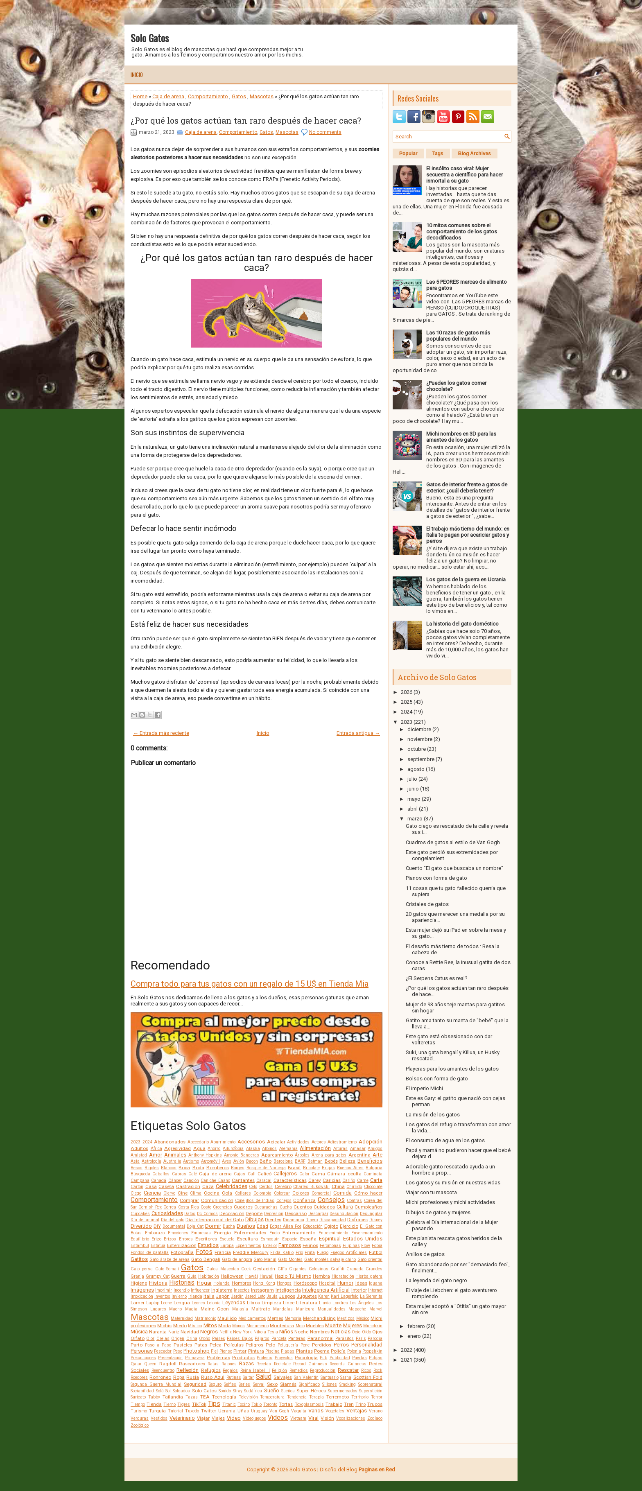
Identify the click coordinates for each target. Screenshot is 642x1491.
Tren (349, 1404)
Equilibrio (140, 1239)
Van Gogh (279, 1411)
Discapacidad (332, 1219)
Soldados (181, 1391)
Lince (288, 1303)
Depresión (273, 1213)
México (362, 1318)
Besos (136, 1167)
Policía (338, 1351)
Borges (237, 1167)
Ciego (136, 1193)
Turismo (139, 1411)
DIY (157, 1226)
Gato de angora (237, 1259)
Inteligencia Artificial (326, 1290)
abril (412, 809)
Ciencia (152, 1193)
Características (290, 1180)
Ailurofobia (233, 1148)
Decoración (231, 1213)
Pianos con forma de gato (436, 878)
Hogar (204, 1283)
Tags (437, 153)
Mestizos (346, 1318)
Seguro (215, 1384)
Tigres (183, 1404)
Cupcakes (140, 1213)
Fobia (377, 1245)
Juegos (287, 1296)
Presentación (170, 1357)
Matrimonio (205, 1318)
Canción (191, 1180)
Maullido (227, 1318)
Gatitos (139, 1259)
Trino (360, 1404)
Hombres (241, 1283)
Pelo (270, 1345)
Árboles (302, 1155)
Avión (238, 1161)
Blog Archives (474, 153)
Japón (223, 1296)
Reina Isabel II (255, 1370)
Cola (227, 1193)
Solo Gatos (150, 37)
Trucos (374, 1404)
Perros (341, 1345)
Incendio (182, 1290)
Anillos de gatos (425, 1254)
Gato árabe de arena (169, 1259)
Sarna (345, 1377)
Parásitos (344, 1338)
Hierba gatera (368, 1276)
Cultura (345, 1207)
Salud (263, 1376)
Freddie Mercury (251, 1252)
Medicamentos (252, 1318)
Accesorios (251, 1142)
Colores (300, 1193)
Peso (177, 1351)
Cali (251, 1174)
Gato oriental (369, 1259)
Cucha (286, 1207)
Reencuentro (162, 1370)
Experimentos (248, 1245)
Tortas (286, 1404)
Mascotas (262, 96)
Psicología (306, 1357)
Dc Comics (207, 1213)
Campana (140, 1180)
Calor (304, 1174)
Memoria (293, 1318)
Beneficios (369, 1161)
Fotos (204, 1252)
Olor (150, 1338)
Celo (253, 1186)
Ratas (213, 1364)
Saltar (248, 1377)
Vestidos (159, 1418)
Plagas (287, 1351)
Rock (377, 1370)
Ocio (356, 1332)
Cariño (348, 1180)
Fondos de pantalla (150, 1252)
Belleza (347, 1161)
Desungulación (344, 1213)
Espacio (289, 1239)
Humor (345, 1283)
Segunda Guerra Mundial (156, 1384)
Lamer (138, 1303)
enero (414, 1336)
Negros (209, 1331)
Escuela (227, 1239)
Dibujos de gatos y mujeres (438, 1212)
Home (140, 96)
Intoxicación (142, 1296)
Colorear (282, 1193)
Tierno (169, 1404)
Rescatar (348, 1370)
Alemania (288, 1148)
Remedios (298, 1370)
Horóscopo (305, 1283)
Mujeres (352, 1325)
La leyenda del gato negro (436, 1280)
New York (242, 1332)
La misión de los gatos (433, 1114)
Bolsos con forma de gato (437, 1078)
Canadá (158, 1180)
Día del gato (172, 1219)
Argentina (359, 1155)
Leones (198, 1303)
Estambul (140, 1245)
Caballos (161, 1174)
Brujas (328, 1167)
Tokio (256, 1404)
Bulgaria (374, 1167)
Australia (172, 1161)
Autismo (191, 1161)
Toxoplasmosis (309, 1404)
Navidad (190, 1332)
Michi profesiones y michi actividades (450, 1202)
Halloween (232, 1276)
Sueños (288, 1391)
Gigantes (298, 1269)
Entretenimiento (333, 1233)
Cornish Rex (150, 1207)
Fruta (310, 1252)
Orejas (163, 1338)
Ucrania (226, 1411)
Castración (188, 1186)
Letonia (214, 1303)
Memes (275, 1318)
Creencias (222, 1207)
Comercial (321, 1193)
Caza (208, 1186)
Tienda (154, 1404)
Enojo (274, 1233)
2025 (406, 702)
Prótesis (264, 1357)
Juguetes (306, 1296)
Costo (206, 1207)
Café (192, 1174)
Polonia (354, 1351)
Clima (195, 1193)
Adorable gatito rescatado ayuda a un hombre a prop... (450, 1169)
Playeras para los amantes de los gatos (452, 1069)
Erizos (170, 1239)
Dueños (246, 1226)
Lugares (158, 1309)
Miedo (180, 1325)
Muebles (315, 1325)
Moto (300, 1325)
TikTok (199, 1404)
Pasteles (183, 1345)
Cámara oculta (344, 1174)
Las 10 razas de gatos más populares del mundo (458, 336)
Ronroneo (160, 1377)
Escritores (206, 1239)
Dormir (213, 1226)
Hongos (284, 1283)
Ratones (229, 1364)
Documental (174, 1226)
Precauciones (143, 1357)
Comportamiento (208, 96)
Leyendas (233, 1302)
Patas (200, 1345)
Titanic (229, 1404)
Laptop (152, 1303)
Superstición (370, 1391)
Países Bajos (240, 1338)
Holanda (221, 1283)
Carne (362, 1180)
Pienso (225, 1351)
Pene (305, 1345)
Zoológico (140, 1425)
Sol (168, 1391)
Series (244, 1384)
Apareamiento (277, 1155)
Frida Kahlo (282, 1252)
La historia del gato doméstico (462, 624)
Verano (375, 1411)
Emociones (178, 1233)
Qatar (136, 1364)
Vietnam (298, 1418)
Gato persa (142, 1269)
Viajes (218, 1418)
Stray (237, 1391)
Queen (150, 1364)
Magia (191, 1309)
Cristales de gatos (427, 904)
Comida (342, 1193)
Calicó (264, 1174)
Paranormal (320, 1338)
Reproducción (322, 1370)
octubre (416, 749)
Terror (376, 1397)
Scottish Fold (367, 1377)
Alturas (340, 1148)
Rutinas (233, 1377)
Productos (243, 1357)
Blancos (168, 1167)
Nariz (173, 1332)
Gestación (264, 1269)
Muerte (333, 1325)
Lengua (182, 1303)
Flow (365, 1245)
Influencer (200, 1290)
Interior (359, 1290)
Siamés (288, 1384)
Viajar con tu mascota (431, 1192)
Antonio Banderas (241, 1155)
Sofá (160, 1391)
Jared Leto (255, 1296)
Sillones (329, 1384)
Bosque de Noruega (266, 1167)
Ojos (377, 1332)
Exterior (270, 1245)
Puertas (359, 1357)
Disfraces (357, 1219)
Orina (191, 1338)
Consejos (331, 1200)
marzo (415, 819)
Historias (181, 1282)
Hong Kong (264, 1283)
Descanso (296, 1213)
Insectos (242, 1290)
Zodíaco (374, 1418)
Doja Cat (195, 1226)
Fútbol (375, 1252)
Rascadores (192, 1364)
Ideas (361, 1283)
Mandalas (283, 1309)
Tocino (243, 1404)
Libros (253, 1303)
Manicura (305, 1309)
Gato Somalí (167, 1269)
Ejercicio (349, 1226)
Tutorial (175, 1411)
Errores (186, 1239)
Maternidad (182, 1318)
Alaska (253, 1148)
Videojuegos (254, 1418)
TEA (205, 1397)
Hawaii (267, 1276)
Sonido (225, 1391)
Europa (227, 1245)
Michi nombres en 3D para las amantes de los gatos (461, 437)
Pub (323, 1357)
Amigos (375, 1148)
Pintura (256, 1351)
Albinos (269, 1148)
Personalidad (366, 1345)
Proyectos (284, 1357)
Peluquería (288, 1345)
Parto (136, 1345)
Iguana (375, 1283)
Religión (279, 1370)
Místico (195, 1325)
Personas (142, 1351)
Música (139, 1331)
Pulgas (375, 1357)
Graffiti (337, 1269)
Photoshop (196, 1351)
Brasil (294, 1167)
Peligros (254, 1345)
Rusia (192, 1377)
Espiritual (330, 1239)
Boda (198, 1167)
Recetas (263, 1364)
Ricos (366, 1370)
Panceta (279, 1338)
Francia (223, 1252)
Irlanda (195, 1296)
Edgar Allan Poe (285, 1226)
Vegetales (335, 1411)
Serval (258, 1384)
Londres (340, 1303)
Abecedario (198, 1142)
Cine (183, 1193)
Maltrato (260, 1309)
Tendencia (297, 1397)
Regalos (230, 1370)
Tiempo (138, 1404)
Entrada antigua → (358, 733)
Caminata (373, 1174)
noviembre (419, 739)
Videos (278, 1417)
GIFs (282, 1269)
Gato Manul (264, 1259)
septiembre (420, 759)
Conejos (284, 1200)
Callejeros (285, 1173)
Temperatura (272, 1397)
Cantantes (243, 1180)
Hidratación (343, 1276)
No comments (325, 132)
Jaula (272, 1296)
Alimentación (315, 1148)
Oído (366, 1332)
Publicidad (340, 1357)
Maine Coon (215, 1309)
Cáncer (175, 1180)
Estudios (208, 1245)
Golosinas (318, 1269)
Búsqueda (140, 1174)
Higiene (139, 1283)
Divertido (141, 1226)
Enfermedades (250, 1233)
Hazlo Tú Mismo (293, 1276)
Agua (199, 1148)
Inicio (137, 74)
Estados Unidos (362, 1239)
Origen (177, 1338)
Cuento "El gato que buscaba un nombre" (454, 868)
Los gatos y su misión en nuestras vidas (453, 1182)
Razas (246, 1363)
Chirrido (354, 1186)
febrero (416, 1326)
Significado (309, 1384)
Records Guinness (348, 1364)
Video (234, 1418)
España (308, 1239)
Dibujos (254, 1219)
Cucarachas (266, 1207)
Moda (224, 1325)
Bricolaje (311, 1167)
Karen (324, 1296)
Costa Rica (188, 1207)
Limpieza (271, 1303)
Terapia (316, 1397)
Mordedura (282, 1325)
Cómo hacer (368, 1193)
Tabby (154, 1397)
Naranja (158, 1332)
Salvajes (283, 1377)
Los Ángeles (362, 1303)
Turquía (157, 1411)
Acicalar (276, 1142)
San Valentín (306, 1377)
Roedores (139, 1377)
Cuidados (324, 1207)
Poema (322, 1351)
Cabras (179, 1174)
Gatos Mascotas (222, 1269)
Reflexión (187, 1370)
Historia (158, 1283)
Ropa (179, 1377)
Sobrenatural (370, 1384)
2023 (135, 1142)
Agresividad (177, 1148)
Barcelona (283, 1161)
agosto (416, 769)
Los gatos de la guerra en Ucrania (466, 579)
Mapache (357, 1309)
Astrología (151, 1161)
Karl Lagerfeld (344, 1296)
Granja (137, 1276)
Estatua (158, 1245)
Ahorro (214, 1148)
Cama (318, 1174)
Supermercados (342, 1391)
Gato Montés (290, 1259)
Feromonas (330, 1245)
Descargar (318, 1213)
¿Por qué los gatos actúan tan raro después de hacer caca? (246, 120)
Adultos (139, 1148)
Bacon (252, 1161)
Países (218, 1338)
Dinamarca (293, 1219)
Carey (314, 1180)
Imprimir (163, 1290)
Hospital (327, 1283)
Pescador (163, 1351)
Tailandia (173, 1397)
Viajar (203, 1418)
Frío (299, 1252)
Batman (315, 1161)
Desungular (371, 1213)
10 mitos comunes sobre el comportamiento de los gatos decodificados (461, 231)
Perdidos (321, 1345)
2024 (147, 1142)
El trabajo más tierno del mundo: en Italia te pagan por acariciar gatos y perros (467, 535)
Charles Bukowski (311, 1186)
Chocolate (373, 1186)
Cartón (137, 1186)
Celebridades (231, 1186)
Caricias (332, 1180)
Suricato (138, 1397)
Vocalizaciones (350, 1418)
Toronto (270, 1404)
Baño (265, 1161)
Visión (327, 1418)
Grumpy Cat (158, 1276)
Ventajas (356, 1410)
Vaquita (298, 1411)
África (156, 1148)
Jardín (237, 1296)
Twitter (208, 1411)
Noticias (340, 1331)
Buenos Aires (350, 1167)
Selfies (230, 1384)
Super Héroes (311, 1391)
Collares (243, 1193)
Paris (361, 1338)
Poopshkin (372, 1351)
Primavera (195, 1357)
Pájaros (262, 1338)
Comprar (189, 1200)
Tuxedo (192, 1411)
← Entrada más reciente (161, 733)
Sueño (271, 1390)
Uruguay (259, 1411)
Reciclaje (282, 1364)
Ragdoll (167, 1364)
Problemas (218, 1357)
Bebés (331, 1161)
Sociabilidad (142, 1391)
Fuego (322, 1252)
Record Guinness (310, 1364)
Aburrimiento (222, 1142)
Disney (375, 1219)
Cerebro (283, 1186)
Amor (155, 1155)
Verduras (140, 1418)
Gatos (239, 96)
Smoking (347, 1384)
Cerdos (266, 1186)
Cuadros (243, 1207)
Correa (169, 1207)
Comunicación (217, 1200)
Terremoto (337, 1397)
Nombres (320, 1332)
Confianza (304, 1200)
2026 (406, 692)
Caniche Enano (215, 1180)
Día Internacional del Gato (214, 1219)
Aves (226, 1161)
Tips (214, 1403)
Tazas (191, 1397)
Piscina (272, 1351)
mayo (413, 799)
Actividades (298, 1142)
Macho (175, 1309)
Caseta (166, 1186)
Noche (301, 1332)
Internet (375, 1290)
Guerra (178, 1276)
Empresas (201, 1233)
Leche (166, 1303)
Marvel (375, 1309)
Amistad (139, 1155)
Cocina (211, 1193)
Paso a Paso (158, 1345)
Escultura (247, 1239)
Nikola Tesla (265, 1332)
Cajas (239, 1174)
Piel (214, 1351)
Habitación (208, 1276)
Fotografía (182, 1252)
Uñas (243, 1411)
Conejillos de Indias (254, 1200)
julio (412, 779)
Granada (355, 1269)
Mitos (210, 1325)
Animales (175, 1155)
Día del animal (145, 1219)
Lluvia (325, 1303)
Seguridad (195, 1384)
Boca (184, 1167)
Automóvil (210, 1161)
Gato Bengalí (205, 1259)
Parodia (375, 1338)
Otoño (204, 1338)
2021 (406, 1360)
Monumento (257, 1325)
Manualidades (332, 1309)
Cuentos (303, 1207)
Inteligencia (288, 1290)
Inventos (162, 1296)
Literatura (306, 1303)
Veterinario (182, 1418)
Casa (151, 1186)
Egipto (331, 1226)
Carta (376, 1180)
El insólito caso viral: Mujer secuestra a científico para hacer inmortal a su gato (464, 174)
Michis (164, 1325)
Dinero (311, 1219)
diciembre (419, 729)
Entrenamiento (299, 1233)
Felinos (310, 1245)
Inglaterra (222, 1290)
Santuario (330, 1377)
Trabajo (334, 1404)
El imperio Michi (424, 1088)
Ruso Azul (212, 1377)
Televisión (248, 1397)
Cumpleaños (368, 1207)
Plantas (304, 1351)
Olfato (138, 1338)
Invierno (179, 1296)
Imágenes (142, 1290)
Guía (192, 1276)
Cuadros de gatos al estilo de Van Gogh (453, 842)
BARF (300, 1161)
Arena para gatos (329, 1155)
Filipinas (351, 1245)
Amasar (358, 1148)
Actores (319, 1142)
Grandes (374, 1269)
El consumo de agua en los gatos (445, 1140)
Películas (234, 1345)
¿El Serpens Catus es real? (437, 978)
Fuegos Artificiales (348, 1252)
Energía (222, 1233)
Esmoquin (270, 1239)
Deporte (254, 1213)
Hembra (321, 1276)
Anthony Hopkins (205, 1155)
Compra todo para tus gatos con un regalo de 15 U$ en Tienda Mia (249, 984)
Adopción (370, 1142)
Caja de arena (168, 96)
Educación (313, 1226)
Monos (238, 1325)
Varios (315, 1410)
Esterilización (182, 1245)
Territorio (359, 1397)
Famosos (289, 1245)
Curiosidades (167, 1213)
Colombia (262, 1193)
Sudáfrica (253, 1391)
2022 (406, 1350)
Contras (354, 1200)
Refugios (211, 1370)
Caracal (263, 1180)
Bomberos (217, 1167)
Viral (313, 1418)
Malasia (240, 1309)
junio (413, 789)
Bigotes (152, 1167)
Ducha (229, 1226)
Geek (246, 1269)
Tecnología (224, 1397)
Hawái (251, 1276)
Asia (135, 1161)
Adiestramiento (342, 1142)
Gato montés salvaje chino (330, 1259)
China (338, 1186)
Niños (286, 1331)
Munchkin (372, 1325)
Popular (408, 153)
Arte (377, 1155)
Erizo (156, 1239)
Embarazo (155, 1233)
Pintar (239, 1351)
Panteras (296, 1338)
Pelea (216, 1345)
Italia (209, 1296)
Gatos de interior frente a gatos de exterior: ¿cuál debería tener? (466, 487)
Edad (262, 1226)
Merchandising (319, 1318)
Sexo (272, 1384)
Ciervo (169, 1193)
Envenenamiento (366, 1233)
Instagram (262, 1290)
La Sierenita (371, 1296)
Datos (189, 1213)
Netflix (225, 1332)
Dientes (273, 1219)
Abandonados (169, 1142)
